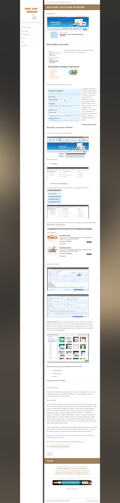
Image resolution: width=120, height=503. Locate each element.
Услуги (23, 38)
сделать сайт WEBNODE (79, 468)
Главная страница (26, 27)
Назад (50, 454)
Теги (48, 446)
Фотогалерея (25, 31)
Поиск (68, 488)
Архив (73, 488)
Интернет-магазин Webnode (60, 446)
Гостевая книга (25, 34)
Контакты (24, 45)
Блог (23, 41)
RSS (76, 488)
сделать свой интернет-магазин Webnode (65, 441)
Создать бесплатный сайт (92, 500)
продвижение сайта (82, 473)
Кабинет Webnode (63, 468)
